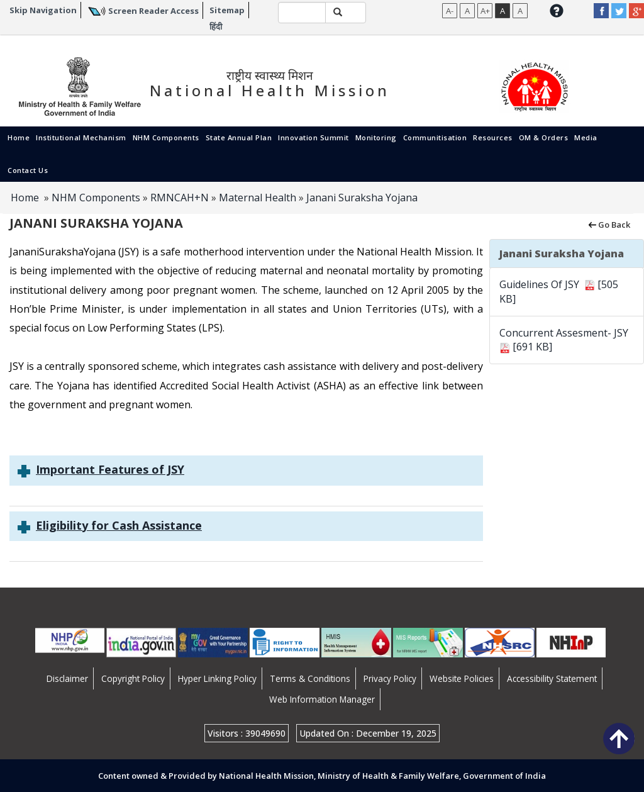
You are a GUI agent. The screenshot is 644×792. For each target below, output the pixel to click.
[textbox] (302, 12)
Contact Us (28, 170)
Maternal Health (257, 197)
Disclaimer (67, 678)
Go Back (608, 224)
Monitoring (376, 137)
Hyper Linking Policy (217, 678)
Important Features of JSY (110, 469)
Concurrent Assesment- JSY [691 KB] (565, 340)
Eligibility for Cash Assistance (119, 525)
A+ (485, 10)
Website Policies (462, 678)
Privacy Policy (390, 678)
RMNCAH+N (179, 197)
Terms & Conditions (310, 678)
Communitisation (435, 137)
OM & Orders (544, 137)
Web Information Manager (322, 699)
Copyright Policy (133, 678)
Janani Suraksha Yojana (362, 197)
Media (585, 137)
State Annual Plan (239, 137)
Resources (493, 137)
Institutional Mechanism (81, 137)
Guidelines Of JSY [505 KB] (558, 291)
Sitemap (227, 10)
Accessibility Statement (552, 678)
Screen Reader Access (153, 10)
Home (19, 137)
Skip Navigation (43, 10)
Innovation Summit (313, 137)
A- (449, 10)
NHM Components (166, 137)
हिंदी (215, 26)
